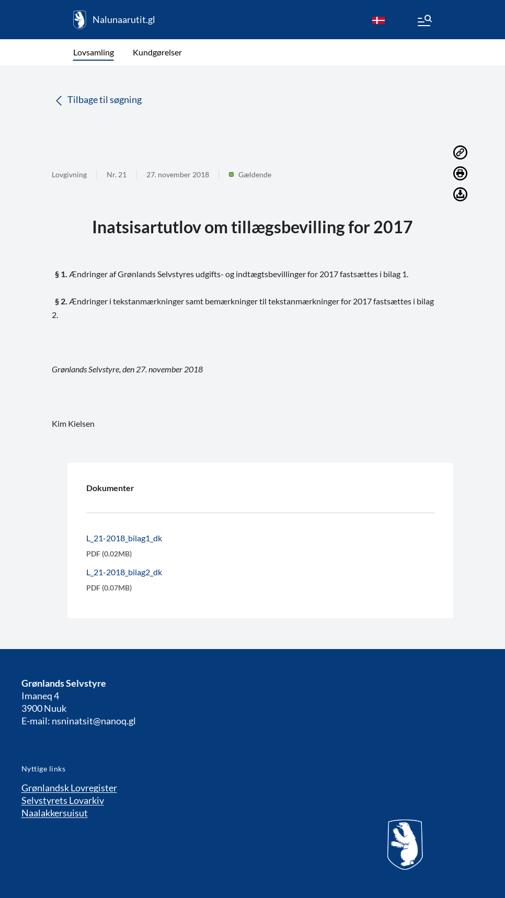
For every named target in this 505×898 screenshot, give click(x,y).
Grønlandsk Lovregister (69, 787)
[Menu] (424, 22)
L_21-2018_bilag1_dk (124, 538)
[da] (378, 20)
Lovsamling (93, 52)
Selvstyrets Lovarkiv (62, 800)
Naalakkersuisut (54, 813)
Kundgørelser (157, 52)
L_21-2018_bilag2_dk (124, 572)
